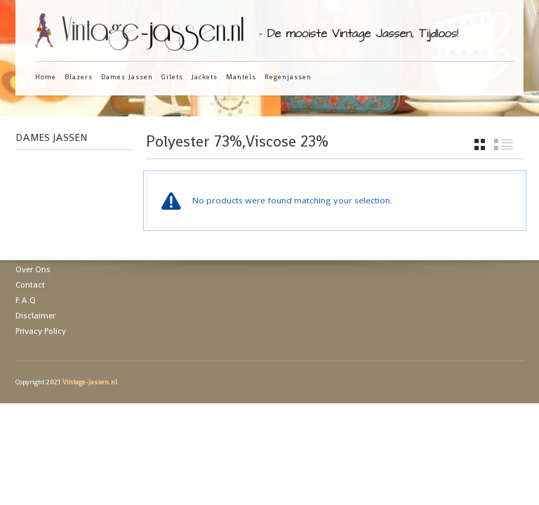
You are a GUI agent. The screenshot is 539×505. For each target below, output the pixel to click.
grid (479, 144)
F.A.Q (25, 300)
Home (45, 76)
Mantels (241, 76)
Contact (30, 284)
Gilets (172, 76)
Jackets (205, 76)
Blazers (79, 76)
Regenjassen (288, 76)
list (503, 144)
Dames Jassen (127, 76)
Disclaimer (35, 315)
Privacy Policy (40, 331)
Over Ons (33, 269)
